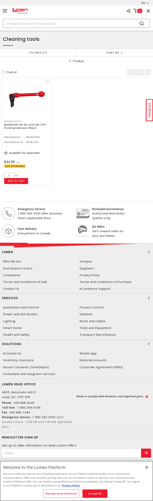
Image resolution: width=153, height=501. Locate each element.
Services (76, 298)
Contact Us (11, 289)
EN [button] (143, 3)
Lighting (9, 321)
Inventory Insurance (18, 360)
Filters (38, 52)
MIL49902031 (13, 121)
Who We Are (12, 261)
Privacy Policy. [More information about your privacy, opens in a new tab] (71, 485)
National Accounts (92, 360)
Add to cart (16, 181)
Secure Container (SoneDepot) (26, 367)
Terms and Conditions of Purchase (105, 282)
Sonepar (85, 261)
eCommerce (12, 353)
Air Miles (98, 226)
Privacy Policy (89, 275)
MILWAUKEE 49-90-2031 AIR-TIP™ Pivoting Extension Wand (25, 126)
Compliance (12, 275)
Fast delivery (27, 229)
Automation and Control (21, 307)
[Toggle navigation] (5, 11)
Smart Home (12, 328)
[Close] (146, 467)
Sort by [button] (112, 52)
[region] (76, 481)
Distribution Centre (17, 268)
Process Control (91, 307)
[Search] (76, 23)
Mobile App (88, 353)
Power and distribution (20, 314)
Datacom (85, 314)
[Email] (71, 453)
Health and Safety (16, 335)
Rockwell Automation (108, 209)
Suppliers (86, 268)
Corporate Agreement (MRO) (101, 367)
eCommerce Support (95, 289)
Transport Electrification (97, 335)
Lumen (76, 252)
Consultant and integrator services (29, 374)
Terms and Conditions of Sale (25, 282)
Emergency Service (31, 209)
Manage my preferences (61, 493)
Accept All (94, 493)
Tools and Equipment (95, 328)
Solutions (76, 344)
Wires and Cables (92, 321)
